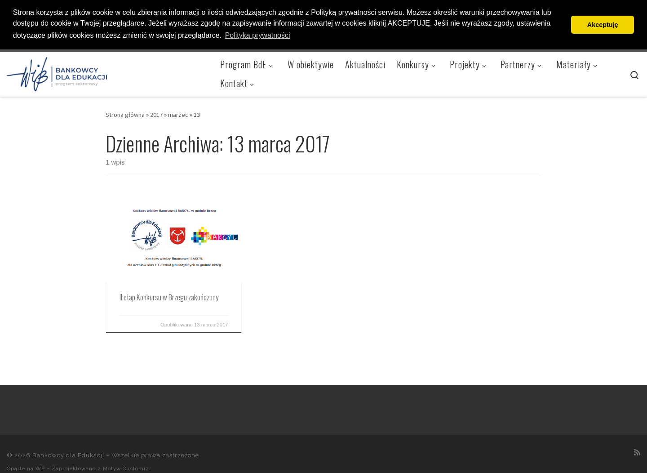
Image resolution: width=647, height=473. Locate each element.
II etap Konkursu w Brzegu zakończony (169, 296)
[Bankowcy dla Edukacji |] (57, 71)
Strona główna (125, 114)
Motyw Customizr (127, 468)
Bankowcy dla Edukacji (68, 454)
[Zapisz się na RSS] (637, 451)
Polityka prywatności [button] (257, 35)
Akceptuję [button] (602, 24)
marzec (178, 114)
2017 (156, 114)
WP (40, 468)
